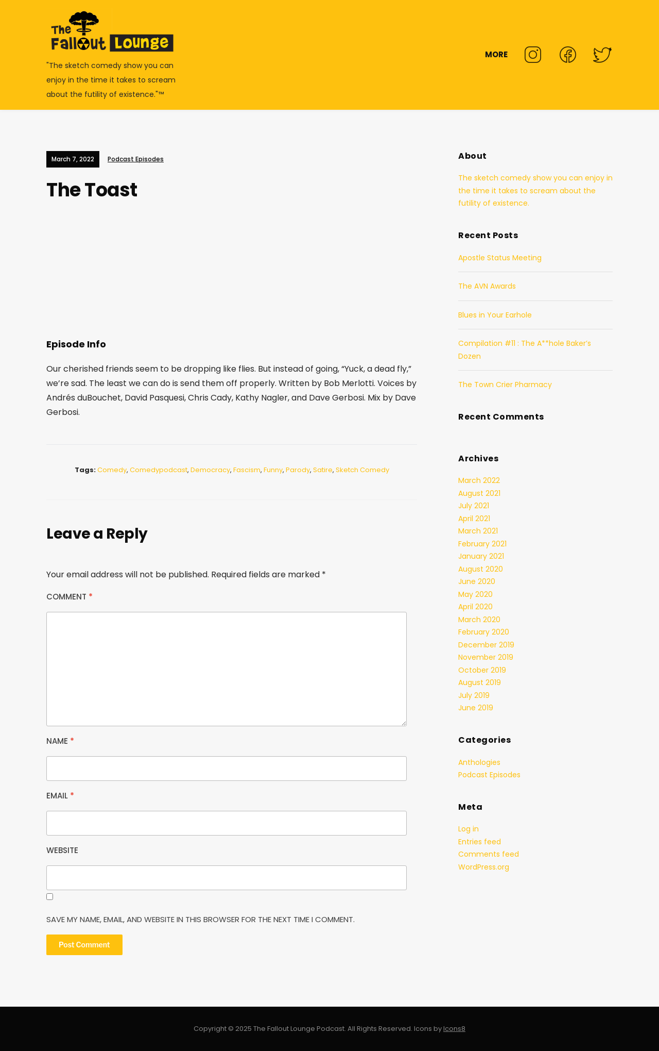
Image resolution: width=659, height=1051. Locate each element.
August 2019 (479, 682)
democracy (210, 470)
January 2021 (481, 556)
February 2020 (483, 632)
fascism (247, 470)
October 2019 (482, 670)
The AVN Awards (487, 286)
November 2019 (485, 657)
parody (298, 470)
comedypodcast (158, 470)
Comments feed (488, 854)
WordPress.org (483, 867)
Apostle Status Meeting (500, 258)
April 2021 (474, 518)
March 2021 (478, 531)
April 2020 (475, 607)
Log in (468, 829)
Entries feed (479, 842)
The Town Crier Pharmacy (505, 384)
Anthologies (479, 762)
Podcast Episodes (136, 159)
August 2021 (479, 493)
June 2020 (476, 581)
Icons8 (454, 1028)
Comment (69, 596)
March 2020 (479, 619)
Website (62, 850)
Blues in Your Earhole (495, 315)
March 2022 (479, 480)
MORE (496, 54)
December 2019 (486, 645)
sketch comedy (362, 470)
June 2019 (475, 708)
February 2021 (482, 544)
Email (60, 795)
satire (323, 470)
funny (273, 470)
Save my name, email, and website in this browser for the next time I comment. (200, 919)
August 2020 (480, 569)
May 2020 (475, 594)
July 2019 (474, 695)
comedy (112, 470)
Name (60, 741)
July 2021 (473, 506)
